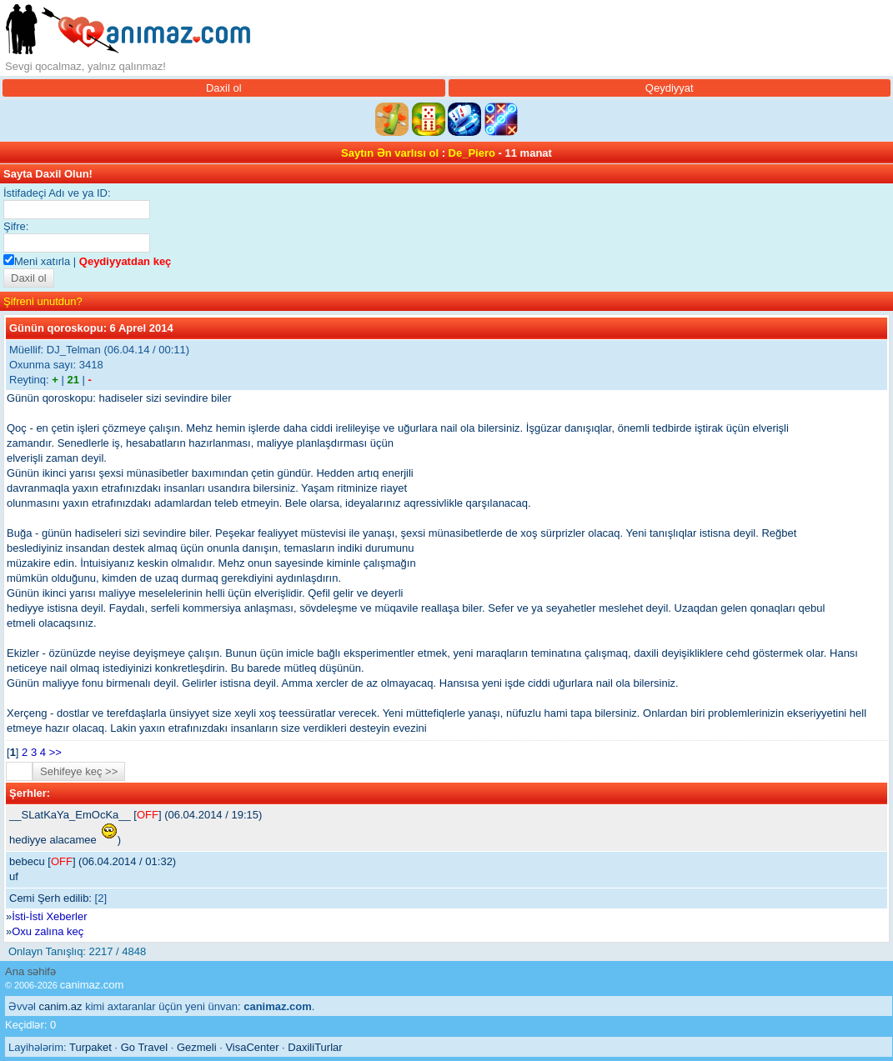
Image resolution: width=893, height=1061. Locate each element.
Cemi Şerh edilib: (50, 898)
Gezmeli (197, 1047)
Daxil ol (224, 88)
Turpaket (90, 1047)
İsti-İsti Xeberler (49, 916)
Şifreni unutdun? (43, 301)
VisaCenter (251, 1047)
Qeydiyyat (669, 88)
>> (55, 752)
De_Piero (472, 153)
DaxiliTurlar (315, 1047)
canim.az (61, 1006)
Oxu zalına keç (47, 931)
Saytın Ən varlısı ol (390, 153)
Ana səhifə (30, 971)
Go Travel (144, 1047)
